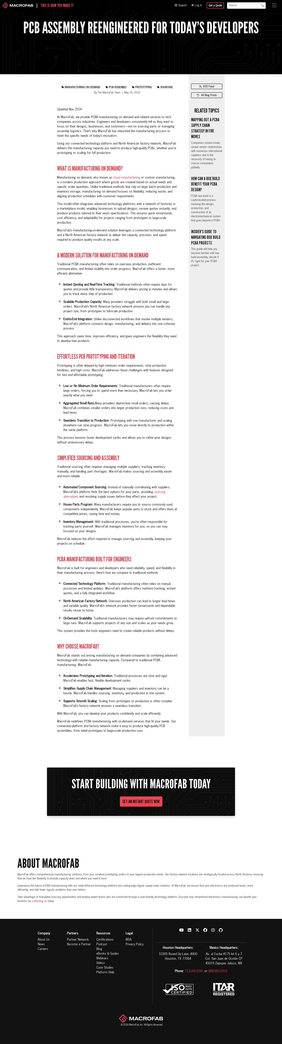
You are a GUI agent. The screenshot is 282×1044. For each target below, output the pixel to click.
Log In (196, 5)
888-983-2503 (217, 971)
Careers (43, 949)
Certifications (105, 939)
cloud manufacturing (126, 177)
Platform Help (105, 972)
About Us (44, 939)
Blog (99, 949)
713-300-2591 (194, 971)
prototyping (142, 87)
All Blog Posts (207, 95)
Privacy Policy (135, 944)
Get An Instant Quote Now (141, 801)
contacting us (39, 901)
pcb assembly (116, 87)
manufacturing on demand (81, 87)
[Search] (243, 5)
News (41, 944)
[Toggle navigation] (274, 5)
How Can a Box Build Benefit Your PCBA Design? (205, 184)
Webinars (102, 958)
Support (181, 5)
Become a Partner (79, 944)
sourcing (165, 87)
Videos (100, 963)
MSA (128, 939)
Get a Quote (215, 5)
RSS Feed (206, 86)
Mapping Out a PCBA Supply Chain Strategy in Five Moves (205, 128)
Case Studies (104, 967)
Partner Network (78, 939)
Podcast (101, 944)
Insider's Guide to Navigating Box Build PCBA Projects (205, 237)
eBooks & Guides (107, 953)
